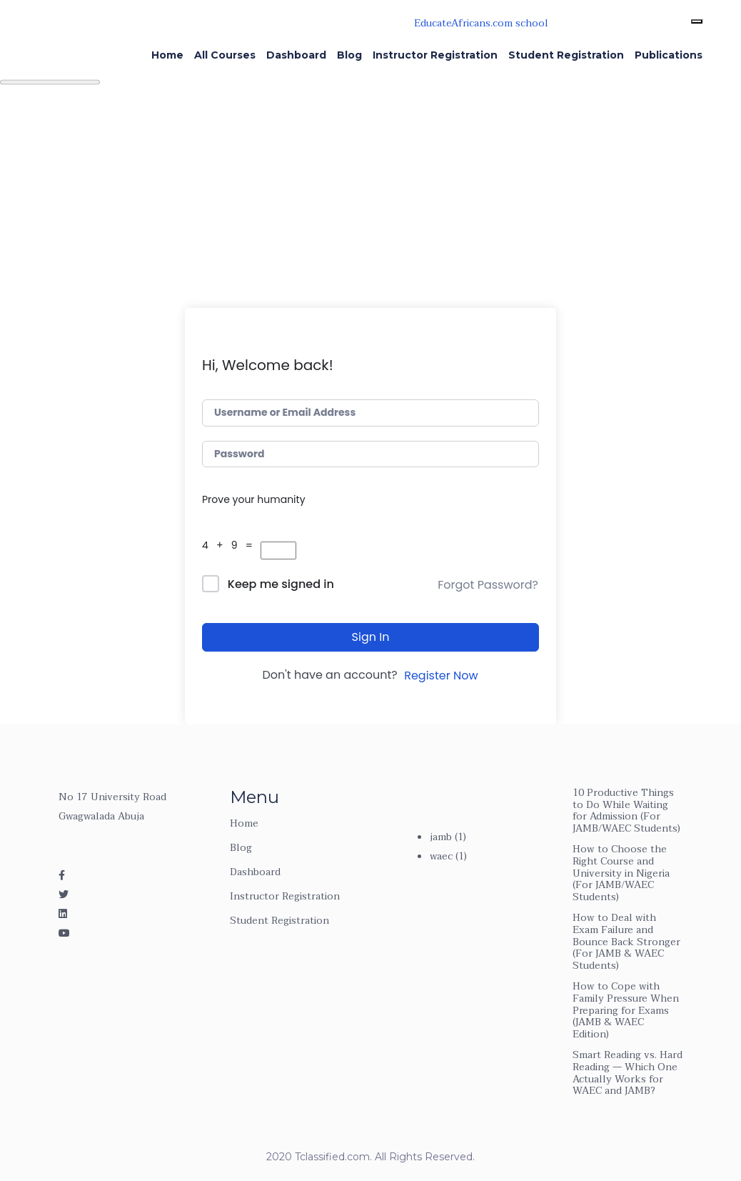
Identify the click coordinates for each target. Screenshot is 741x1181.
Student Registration (566, 55)
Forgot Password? (488, 585)
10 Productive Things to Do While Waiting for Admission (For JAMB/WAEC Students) (626, 810)
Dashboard (296, 55)
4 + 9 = (230, 545)
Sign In (371, 637)
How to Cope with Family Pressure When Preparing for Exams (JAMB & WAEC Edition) (626, 1010)
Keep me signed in (281, 584)
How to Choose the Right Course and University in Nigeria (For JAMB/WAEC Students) (621, 873)
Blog (349, 55)
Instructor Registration (435, 55)
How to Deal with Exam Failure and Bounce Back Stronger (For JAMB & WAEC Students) (626, 942)
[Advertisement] (370, 201)
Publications (668, 55)
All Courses (225, 55)
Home (167, 55)
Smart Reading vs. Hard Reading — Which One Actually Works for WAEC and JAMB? (627, 1073)
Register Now (441, 675)
